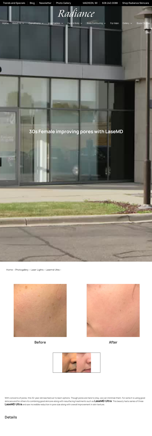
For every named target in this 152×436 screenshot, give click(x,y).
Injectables (54, 23)
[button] (18, 23)
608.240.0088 (110, 3)
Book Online (143, 23)
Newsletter (45, 3)
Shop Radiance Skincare (135, 3)
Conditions (35, 23)
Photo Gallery (63, 3)
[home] (76, 13)
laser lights (37, 269)
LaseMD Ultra (13, 404)
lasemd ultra (53, 269)
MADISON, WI (90, 3)
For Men (114, 23)
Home (5, 23)
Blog (32, 3)
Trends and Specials (14, 3)
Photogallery (21, 269)
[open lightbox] (40, 310)
